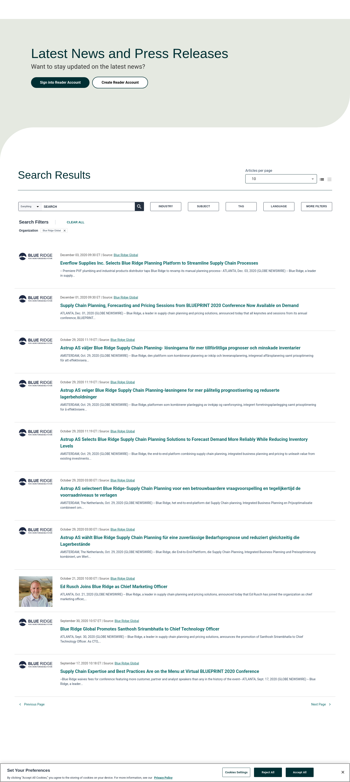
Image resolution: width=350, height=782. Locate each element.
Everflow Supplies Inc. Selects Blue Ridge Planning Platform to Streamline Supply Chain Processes (159, 263)
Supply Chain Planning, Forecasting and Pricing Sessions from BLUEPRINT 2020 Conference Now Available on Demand (179, 305)
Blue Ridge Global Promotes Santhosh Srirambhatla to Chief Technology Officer (139, 629)
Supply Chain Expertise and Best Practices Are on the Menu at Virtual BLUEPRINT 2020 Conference (159, 671)
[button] (54, 230)
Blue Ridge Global (126, 255)
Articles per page (258, 170)
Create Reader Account (120, 82)
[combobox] (281, 178)
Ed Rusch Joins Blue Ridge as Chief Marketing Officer (113, 586)
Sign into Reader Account (60, 82)
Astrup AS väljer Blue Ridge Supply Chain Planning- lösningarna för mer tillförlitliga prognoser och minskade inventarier (180, 348)
